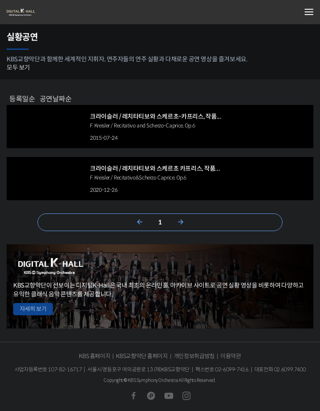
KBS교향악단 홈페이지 (141, 356)
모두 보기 (18, 67)
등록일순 (22, 98)
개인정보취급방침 (194, 356)
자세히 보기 (33, 309)
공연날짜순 (56, 98)
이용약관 (230, 356)
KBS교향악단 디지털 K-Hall (51, 12)
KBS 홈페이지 (94, 356)
